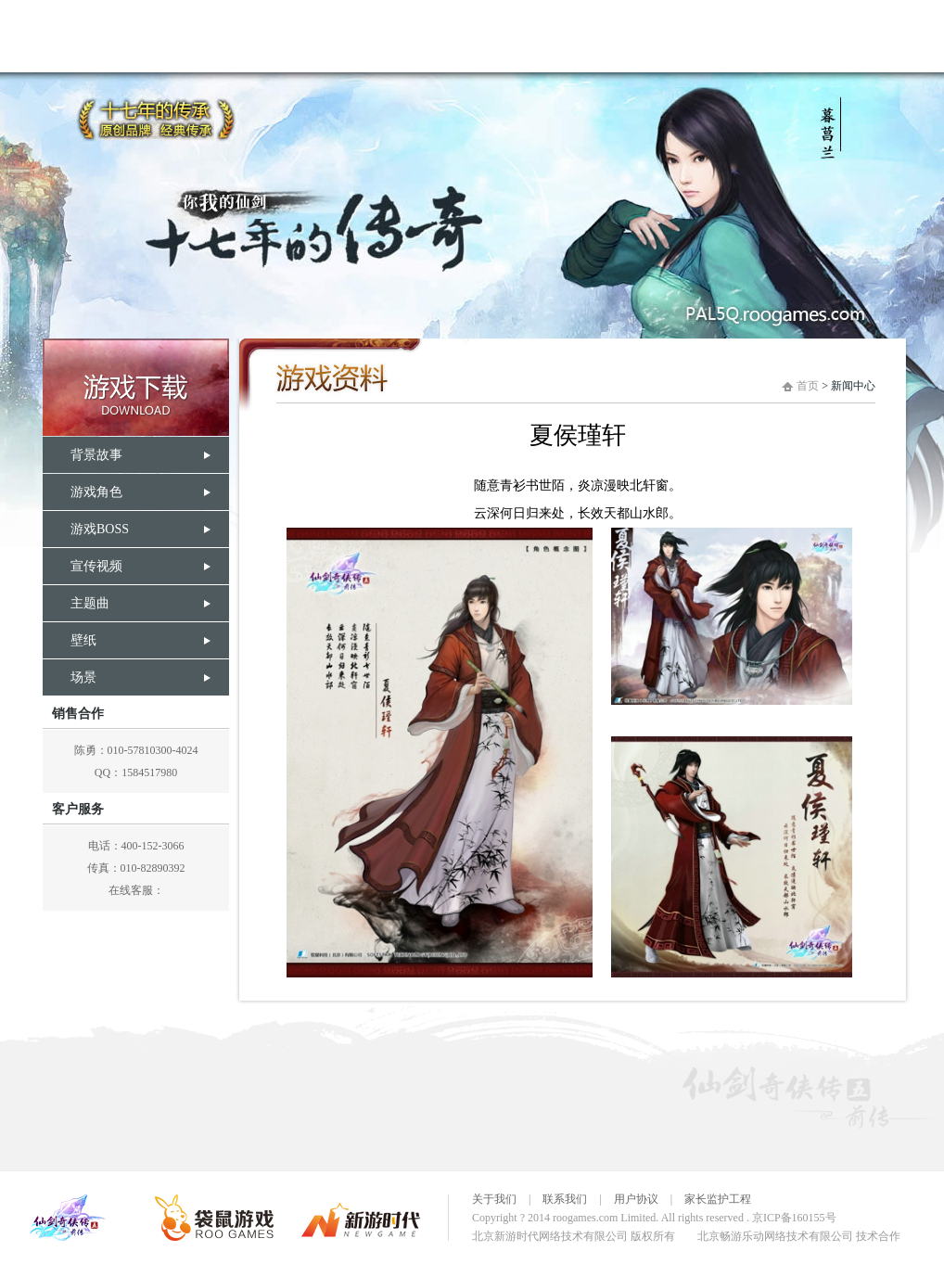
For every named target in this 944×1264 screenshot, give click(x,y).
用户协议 (636, 1199)
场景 (83, 677)
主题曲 (89, 603)
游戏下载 (136, 387)
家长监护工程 (717, 1199)
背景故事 (96, 455)
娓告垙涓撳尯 (624, 36)
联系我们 (564, 1199)
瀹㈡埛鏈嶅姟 (865, 36)
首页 (808, 385)
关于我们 (494, 1199)
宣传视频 (96, 566)
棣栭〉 (67, 36)
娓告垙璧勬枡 (309, 36)
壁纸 (83, 640)
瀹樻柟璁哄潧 (744, 36)
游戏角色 (96, 492)
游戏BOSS (99, 529)
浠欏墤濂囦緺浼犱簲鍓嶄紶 (466, 36)
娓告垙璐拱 (188, 36)
